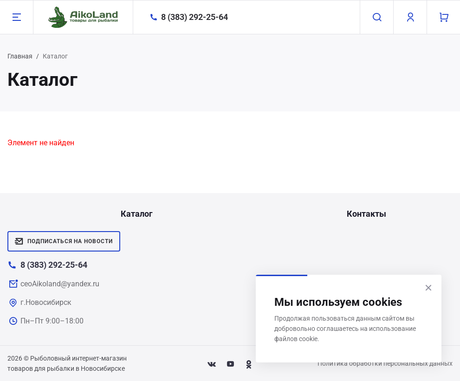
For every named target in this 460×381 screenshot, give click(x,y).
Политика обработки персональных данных (385, 363)
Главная (19, 56)
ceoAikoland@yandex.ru (59, 283)
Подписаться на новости (64, 241)
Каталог (137, 214)
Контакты (366, 214)
